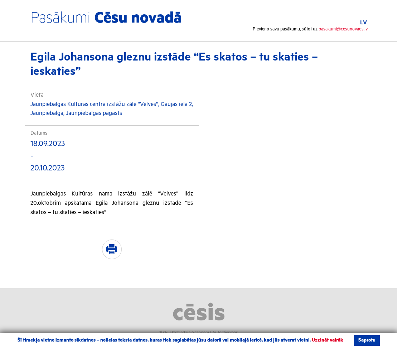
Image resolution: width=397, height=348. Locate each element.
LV (363, 22)
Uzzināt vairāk (327, 340)
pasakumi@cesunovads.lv (343, 29)
